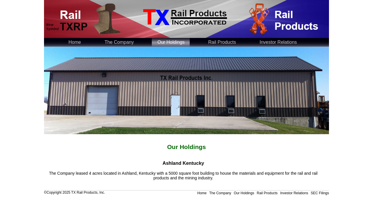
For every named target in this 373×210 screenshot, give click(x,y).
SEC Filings (320, 193)
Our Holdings (170, 42)
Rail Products (222, 42)
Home (74, 42)
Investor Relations (278, 42)
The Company (119, 42)
